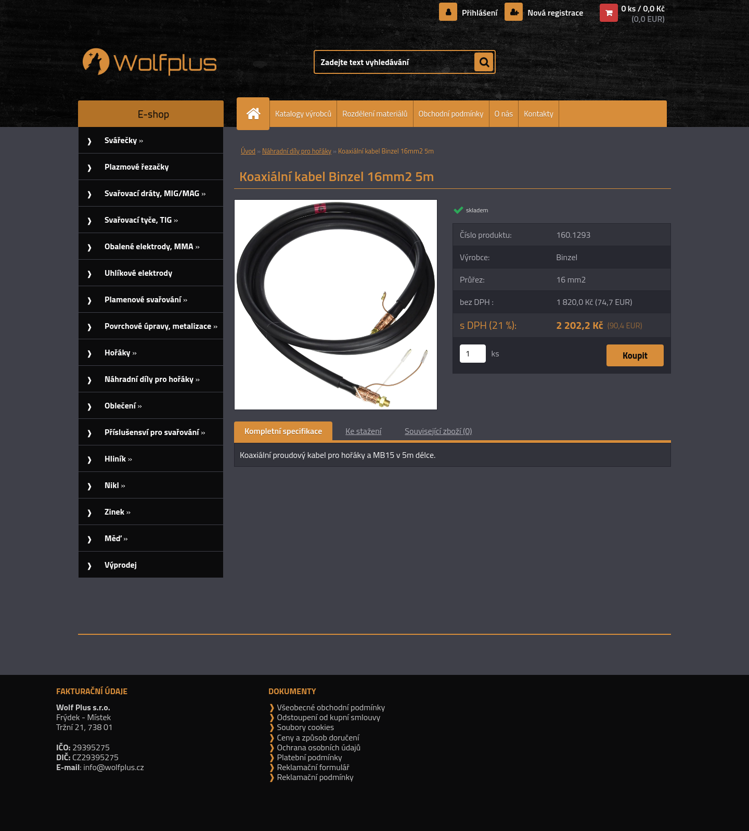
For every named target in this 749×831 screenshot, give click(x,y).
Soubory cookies (304, 727)
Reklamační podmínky (314, 777)
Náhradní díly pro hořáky (296, 151)
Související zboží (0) (438, 431)
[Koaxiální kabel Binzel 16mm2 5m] (336, 204)
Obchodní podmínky (451, 114)
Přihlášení (479, 12)
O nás (504, 114)
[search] (483, 62)
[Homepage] (257, 113)
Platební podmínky (308, 757)
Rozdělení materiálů (374, 114)
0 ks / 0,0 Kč (643, 8)
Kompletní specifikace (283, 431)
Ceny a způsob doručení (317, 737)
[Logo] (149, 62)
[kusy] (473, 353)
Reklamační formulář (312, 767)
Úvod (248, 151)
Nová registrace (554, 12)
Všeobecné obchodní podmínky (330, 707)
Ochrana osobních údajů (317, 747)
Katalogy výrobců (303, 114)
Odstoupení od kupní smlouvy (327, 717)
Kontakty (538, 114)
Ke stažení (363, 431)
